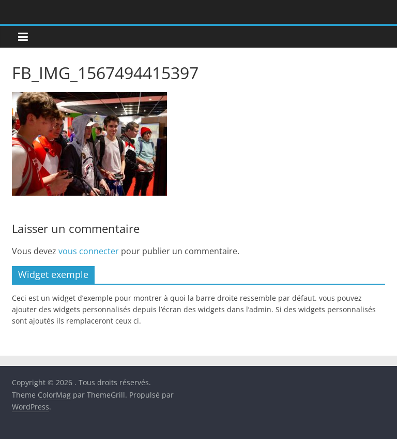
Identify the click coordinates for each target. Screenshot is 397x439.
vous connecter (88, 251)
